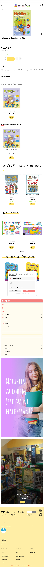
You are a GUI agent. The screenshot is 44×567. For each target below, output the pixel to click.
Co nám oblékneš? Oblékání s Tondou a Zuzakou (11, 239)
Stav (1, 80)
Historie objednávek (34, 554)
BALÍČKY (6, 329)
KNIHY (5, 308)
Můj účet (15, 2)
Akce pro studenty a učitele (6, 562)
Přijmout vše (29, 291)
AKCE (5, 311)
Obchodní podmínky (5, 554)
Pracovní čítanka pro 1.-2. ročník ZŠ (32, 194)
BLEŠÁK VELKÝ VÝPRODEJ (8, 336)
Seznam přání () (4, 2)
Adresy (32, 555)
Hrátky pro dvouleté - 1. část (11, 109)
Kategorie (7, 301)
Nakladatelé (18, 559)
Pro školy (3, 560)
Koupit (10, 59)
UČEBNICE (6, 317)
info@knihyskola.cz (5, 544)
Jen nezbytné (15, 291)
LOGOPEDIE (6, 342)
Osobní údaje (33, 552)
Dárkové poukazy (7, 351)
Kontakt (12, 2)
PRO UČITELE (7, 314)
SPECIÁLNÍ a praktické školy (9, 333)
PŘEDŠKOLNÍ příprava (8, 339)
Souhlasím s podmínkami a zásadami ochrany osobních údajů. (32, 515)
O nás (9, 2)
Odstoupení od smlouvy (5, 558)
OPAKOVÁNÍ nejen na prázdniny (9, 305)
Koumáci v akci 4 (11, 194)
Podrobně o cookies (5, 556)
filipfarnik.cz (31, 565)
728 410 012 (4, 542)
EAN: (1, 42)
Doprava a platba (4, 559)
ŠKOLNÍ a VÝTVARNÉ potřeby (9, 345)
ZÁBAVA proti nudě (7, 326)
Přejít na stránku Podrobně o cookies (22, 293)
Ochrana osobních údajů (5, 555)
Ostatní (6, 354)
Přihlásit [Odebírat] (33, 512)
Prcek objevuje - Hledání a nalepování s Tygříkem (33, 239)
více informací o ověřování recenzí (6, 505)
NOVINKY (6, 320)
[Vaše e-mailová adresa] (29, 512)
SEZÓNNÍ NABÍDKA (7, 323)
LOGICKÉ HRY (7, 348)
